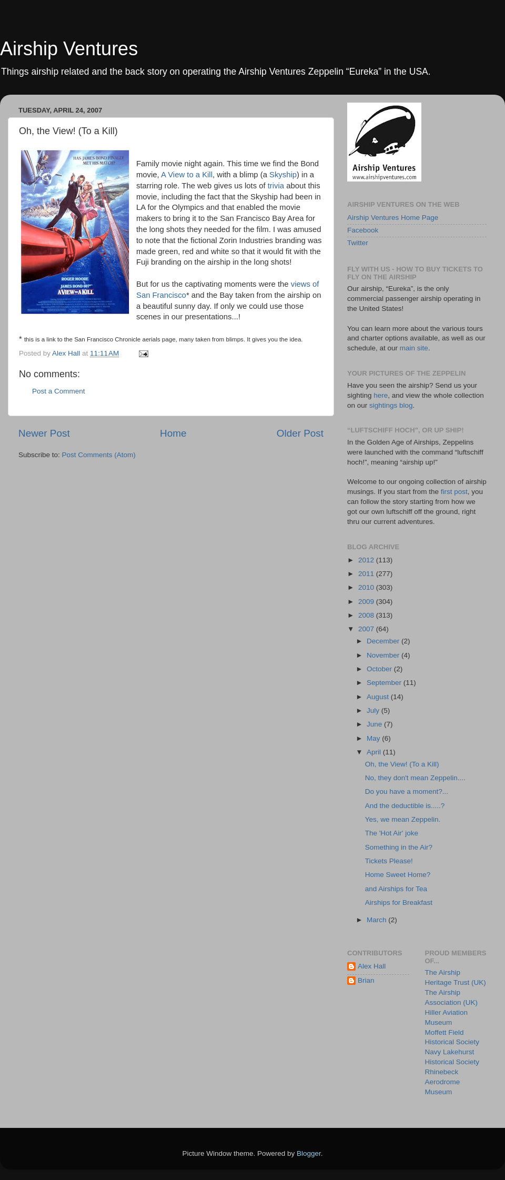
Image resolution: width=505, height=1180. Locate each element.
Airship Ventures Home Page (392, 217)
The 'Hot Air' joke (391, 833)
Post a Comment (58, 391)
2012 (367, 560)
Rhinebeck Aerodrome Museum (442, 1082)
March (377, 920)
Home (173, 433)
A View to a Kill (187, 174)
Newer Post (44, 433)
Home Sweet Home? (398, 875)
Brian (366, 980)
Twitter (357, 243)
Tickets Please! (389, 861)
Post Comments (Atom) (99, 455)
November (384, 655)
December (384, 641)
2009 (367, 602)
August (379, 697)
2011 (367, 574)
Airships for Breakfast (398, 902)
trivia (276, 185)
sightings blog (391, 405)
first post (454, 492)
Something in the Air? (398, 847)
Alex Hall (372, 966)
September (385, 683)
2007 (367, 629)
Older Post (300, 433)
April (375, 752)
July (374, 710)
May (374, 738)
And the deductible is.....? (405, 806)
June (375, 724)
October (380, 669)
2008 (367, 615)
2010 (367, 587)
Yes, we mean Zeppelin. (403, 819)
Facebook (362, 230)
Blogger (309, 1153)
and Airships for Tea (396, 889)
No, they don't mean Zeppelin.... (415, 778)
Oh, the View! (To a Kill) (402, 764)
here (380, 395)
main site (414, 348)
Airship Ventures (69, 48)
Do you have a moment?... (406, 791)
